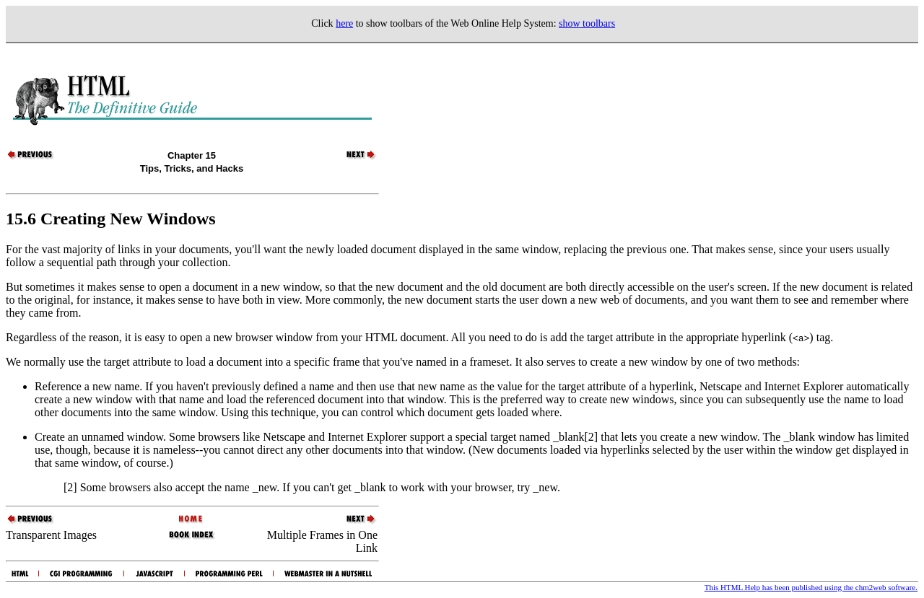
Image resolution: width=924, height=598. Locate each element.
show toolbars (587, 23)
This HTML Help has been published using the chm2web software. (811, 587)
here (344, 23)
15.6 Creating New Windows (111, 218)
